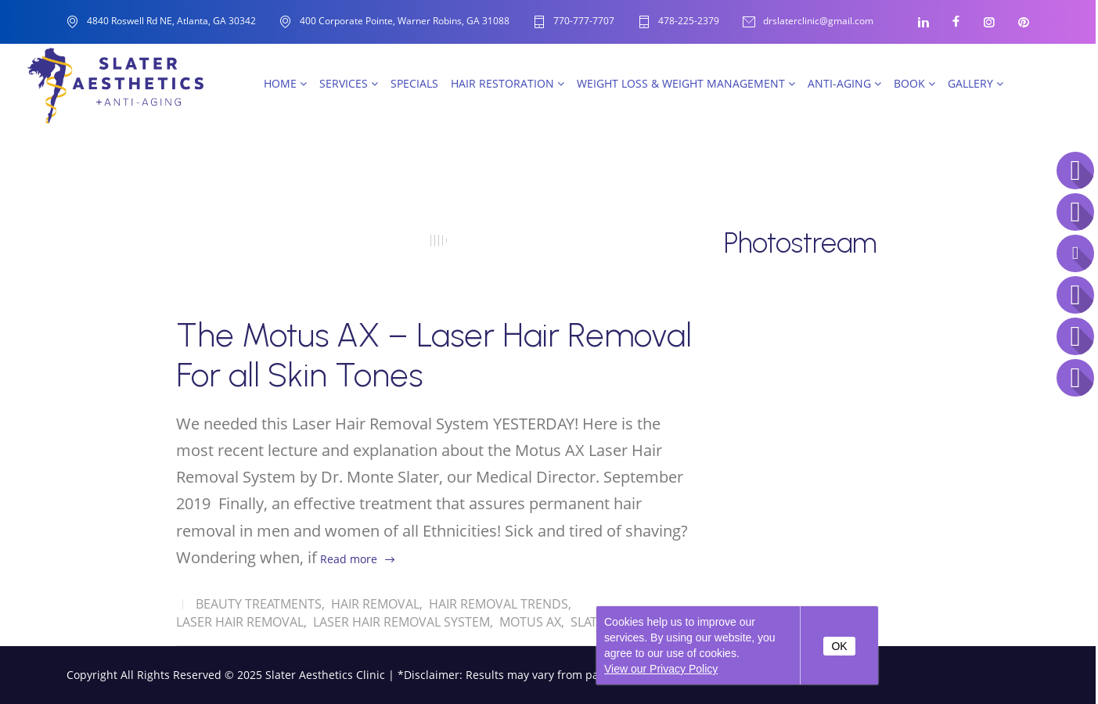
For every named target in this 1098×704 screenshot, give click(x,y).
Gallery (975, 83)
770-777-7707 (583, 21)
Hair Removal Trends (498, 603)
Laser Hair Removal (240, 621)
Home (285, 83)
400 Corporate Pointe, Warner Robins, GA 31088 (404, 20)
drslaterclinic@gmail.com (818, 21)
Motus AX (530, 621)
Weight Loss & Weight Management (686, 83)
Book (914, 83)
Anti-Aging (844, 83)
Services (348, 83)
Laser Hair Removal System (401, 621)
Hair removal (375, 603)
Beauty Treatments (259, 603)
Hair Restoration (507, 83)
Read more (348, 558)
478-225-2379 (688, 21)
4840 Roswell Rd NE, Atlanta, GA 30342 (171, 20)
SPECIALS (414, 83)
